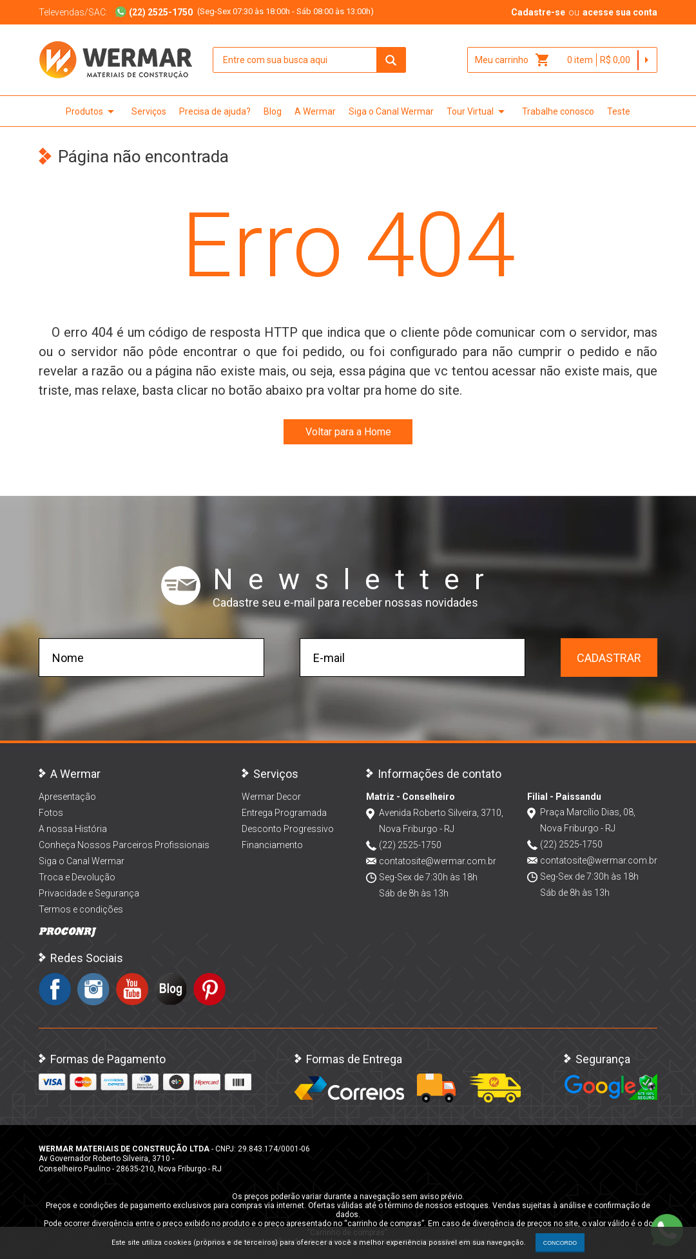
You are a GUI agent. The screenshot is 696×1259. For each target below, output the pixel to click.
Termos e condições (81, 909)
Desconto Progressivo (288, 829)
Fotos (51, 813)
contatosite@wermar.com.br (437, 861)
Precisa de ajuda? (215, 111)
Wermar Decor (271, 796)
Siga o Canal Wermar (391, 111)
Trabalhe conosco (558, 111)
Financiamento (272, 845)
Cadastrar (609, 658)
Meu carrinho (512, 60)
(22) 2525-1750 (410, 845)
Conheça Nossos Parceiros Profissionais (124, 845)
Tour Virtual (478, 111)
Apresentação (67, 796)
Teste (618, 111)
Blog (273, 111)
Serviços (148, 111)
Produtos (92, 111)
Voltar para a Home (348, 432)
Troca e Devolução (77, 877)
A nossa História (73, 829)
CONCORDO (560, 1243)
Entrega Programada (284, 813)
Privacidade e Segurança (89, 893)
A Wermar (315, 111)
